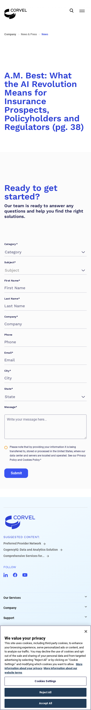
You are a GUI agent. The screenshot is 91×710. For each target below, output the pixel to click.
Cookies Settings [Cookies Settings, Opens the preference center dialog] (45, 681)
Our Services (12, 597)
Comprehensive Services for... (23, 556)
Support (8, 618)
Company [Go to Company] (10, 34)
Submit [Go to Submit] (16, 473)
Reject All (45, 692)
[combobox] (5, 252)
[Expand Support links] (86, 617)
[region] (45, 667)
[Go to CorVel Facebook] (15, 575)
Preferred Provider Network (22, 543)
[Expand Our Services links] (86, 596)
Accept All (45, 703)
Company (9, 608)
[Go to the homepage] (15, 10)
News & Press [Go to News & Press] (29, 34)
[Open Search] (71, 10)
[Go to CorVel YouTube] (24, 575)
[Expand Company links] (86, 606)
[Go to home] (45, 522)
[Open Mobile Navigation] (82, 10)
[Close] (86, 631)
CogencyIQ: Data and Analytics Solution (30, 549)
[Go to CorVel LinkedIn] (5, 575)
